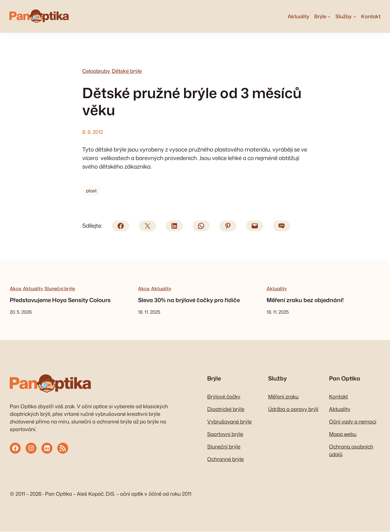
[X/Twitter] (147, 226)
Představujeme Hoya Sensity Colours (60, 300)
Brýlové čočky (223, 396)
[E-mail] (254, 226)
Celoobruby (96, 71)
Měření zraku (283, 396)
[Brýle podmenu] (329, 16)
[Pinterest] (227, 226)
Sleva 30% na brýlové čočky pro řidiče (189, 300)
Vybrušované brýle (229, 421)
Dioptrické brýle (225, 409)
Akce (15, 288)
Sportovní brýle (225, 434)
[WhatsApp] (201, 226)
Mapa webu (342, 434)
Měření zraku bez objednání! (305, 300)
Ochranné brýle (225, 459)
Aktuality (33, 288)
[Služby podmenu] (354, 16)
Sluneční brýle (59, 288)
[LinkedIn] (174, 226)
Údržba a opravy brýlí (293, 409)
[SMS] (281, 226)
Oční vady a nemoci (352, 421)
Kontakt (338, 396)
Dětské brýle (127, 71)
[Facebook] (120, 226)
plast (91, 191)
